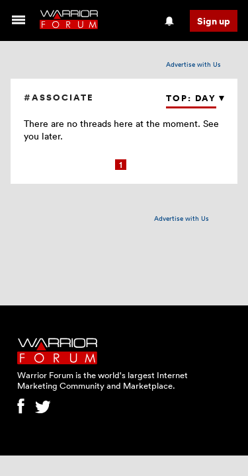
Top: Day (191, 98)
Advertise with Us (193, 64)
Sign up (213, 21)
